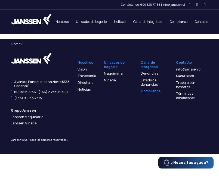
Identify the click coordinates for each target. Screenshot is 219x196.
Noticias (120, 21)
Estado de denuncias (149, 82)
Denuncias (149, 73)
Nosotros (62, 21)
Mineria (110, 80)
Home (16, 43)
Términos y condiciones (185, 95)
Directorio (85, 83)
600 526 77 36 (150, 4)
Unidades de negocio (114, 64)
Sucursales (185, 76)
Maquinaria (113, 73)
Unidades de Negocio (91, 21)
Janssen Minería (24, 123)
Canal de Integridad (147, 21)
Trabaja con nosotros (185, 85)
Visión (82, 69)
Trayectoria (87, 76)
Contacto (201, 21)
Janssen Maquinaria (27, 117)
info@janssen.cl (173, 4)
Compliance (178, 21)
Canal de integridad (149, 64)
